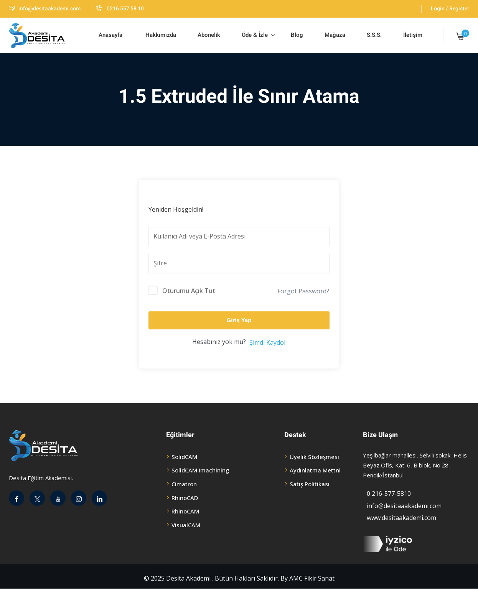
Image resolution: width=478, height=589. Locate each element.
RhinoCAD (184, 498)
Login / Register (450, 9)
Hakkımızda (160, 35)
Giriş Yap (239, 320)
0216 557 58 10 (120, 9)
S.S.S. (374, 35)
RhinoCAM (185, 511)
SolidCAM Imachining (200, 470)
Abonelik (209, 35)
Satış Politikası (310, 484)
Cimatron (184, 484)
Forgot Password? (303, 291)
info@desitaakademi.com (45, 9)
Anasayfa (110, 35)
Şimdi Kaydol (267, 342)
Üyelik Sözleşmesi (314, 457)
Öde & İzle (258, 35)
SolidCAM (184, 457)
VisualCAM (185, 525)
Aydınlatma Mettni (315, 470)
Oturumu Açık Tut (188, 290)
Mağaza (335, 35)
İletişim (412, 35)
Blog (296, 35)
